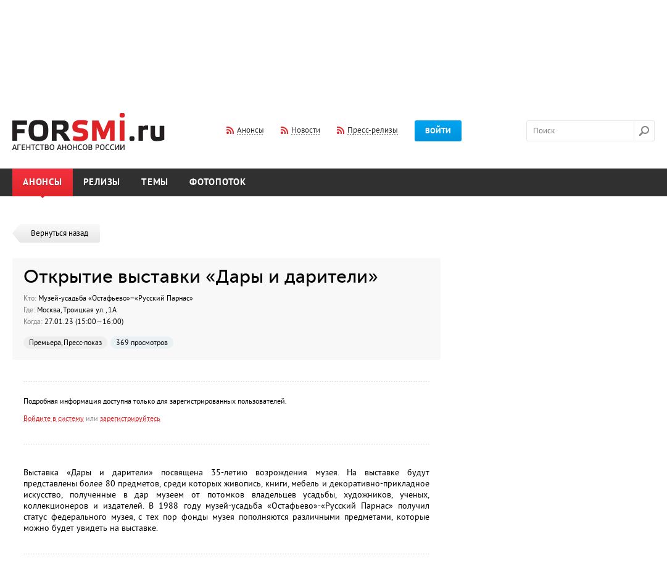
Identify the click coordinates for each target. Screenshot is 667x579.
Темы (154, 182)
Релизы (102, 182)
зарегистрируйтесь (130, 418)
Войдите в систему (53, 418)
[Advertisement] (334, 48)
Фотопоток (217, 182)
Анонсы (42, 182)
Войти (438, 131)
